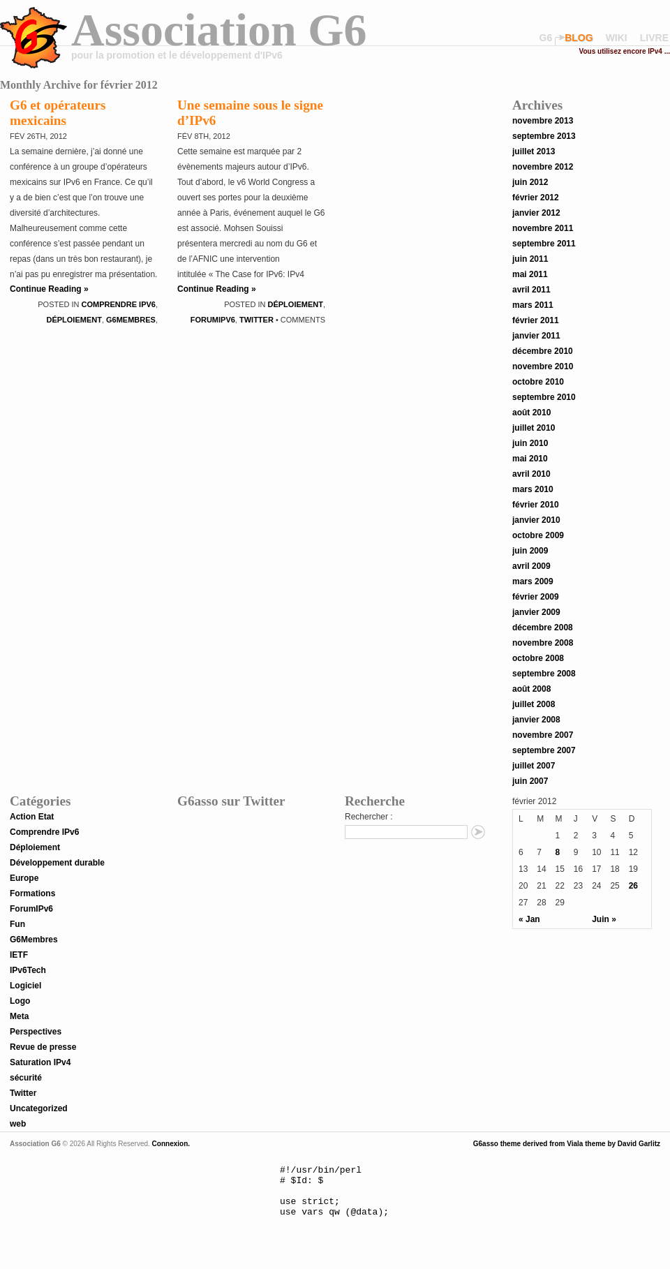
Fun (17, 924)
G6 (546, 37)
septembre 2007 (544, 750)
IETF (19, 955)
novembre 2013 (542, 121)
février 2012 (535, 197)
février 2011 (535, 320)
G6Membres (131, 320)
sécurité (26, 1078)
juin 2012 (530, 182)
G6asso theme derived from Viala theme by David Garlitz (566, 1144)
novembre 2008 (542, 643)
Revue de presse (43, 1047)
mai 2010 (530, 458)
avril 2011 (531, 290)
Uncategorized (39, 1108)
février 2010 (535, 505)
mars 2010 (532, 489)
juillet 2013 (533, 151)
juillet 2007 (533, 766)
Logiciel (25, 985)
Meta (19, 1016)
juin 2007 (530, 781)
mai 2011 (530, 274)
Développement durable (57, 863)
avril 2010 (531, 474)
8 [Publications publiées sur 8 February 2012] (558, 852)
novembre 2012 (542, 167)
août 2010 (531, 412)
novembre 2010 (542, 366)
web (18, 1124)
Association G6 (219, 29)
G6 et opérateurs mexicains (57, 113)
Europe (24, 878)
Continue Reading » (49, 289)
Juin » (604, 919)
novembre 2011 (542, 228)
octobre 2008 (538, 658)
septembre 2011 (544, 243)
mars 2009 (532, 581)
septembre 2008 (544, 673)
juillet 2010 (533, 428)
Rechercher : (369, 817)
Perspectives (35, 1032)
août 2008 (531, 689)
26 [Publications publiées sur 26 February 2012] (633, 886)
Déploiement (73, 320)
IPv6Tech (28, 970)
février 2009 (535, 597)
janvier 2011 (536, 336)
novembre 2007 (542, 735)
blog (579, 37)
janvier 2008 (536, 720)
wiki (616, 37)
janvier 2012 (536, 213)
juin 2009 (530, 551)
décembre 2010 (542, 351)
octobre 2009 (538, 535)
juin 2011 (530, 259)
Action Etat (32, 817)
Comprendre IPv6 (119, 304)
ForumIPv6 (213, 320)
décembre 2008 (542, 627)
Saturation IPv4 (40, 1062)
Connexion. (170, 1144)
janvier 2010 (536, 520)
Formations (32, 893)
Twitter (256, 320)
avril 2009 (531, 566)
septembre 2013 (544, 136)
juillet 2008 (533, 704)
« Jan (529, 919)
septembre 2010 (544, 397)
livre (654, 37)
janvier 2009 (536, 612)
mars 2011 (532, 305)
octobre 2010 (538, 382)
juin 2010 (530, 443)
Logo (20, 1001)
